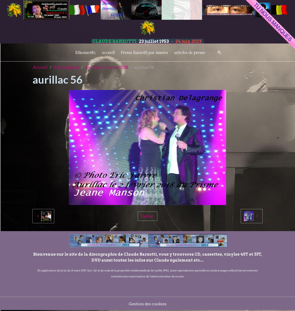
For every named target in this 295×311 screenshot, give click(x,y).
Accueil (108, 52)
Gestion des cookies (147, 304)
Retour (147, 216)
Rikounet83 (85, 52)
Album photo (66, 67)
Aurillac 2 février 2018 (106, 67)
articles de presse (189, 52)
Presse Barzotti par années (144, 52)
